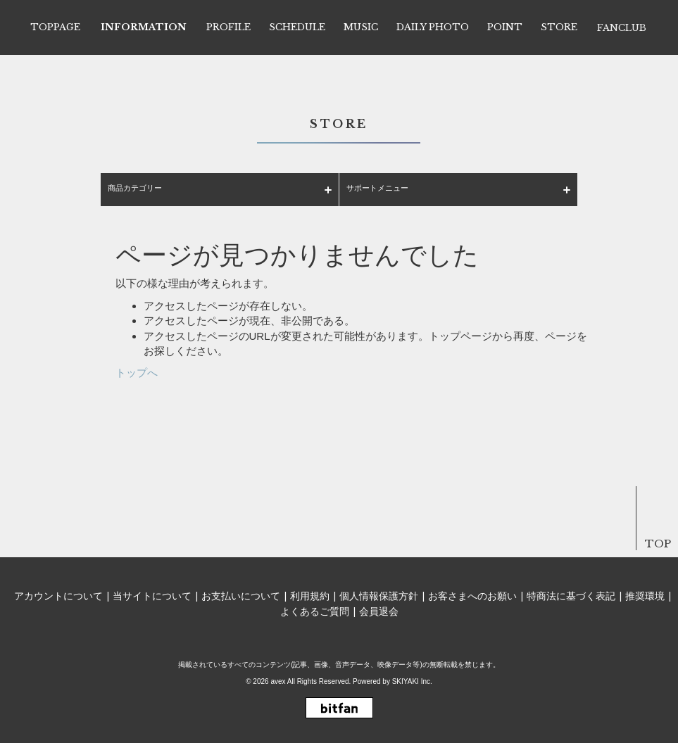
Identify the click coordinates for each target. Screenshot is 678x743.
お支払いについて (240, 596)
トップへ (136, 373)
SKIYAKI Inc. (412, 681)
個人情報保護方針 (378, 596)
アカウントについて (58, 596)
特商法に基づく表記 (571, 596)
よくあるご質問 (314, 611)
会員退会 (378, 611)
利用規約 (309, 596)
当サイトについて (152, 596)
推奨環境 (645, 596)
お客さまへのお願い (472, 596)
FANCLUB (621, 28)
